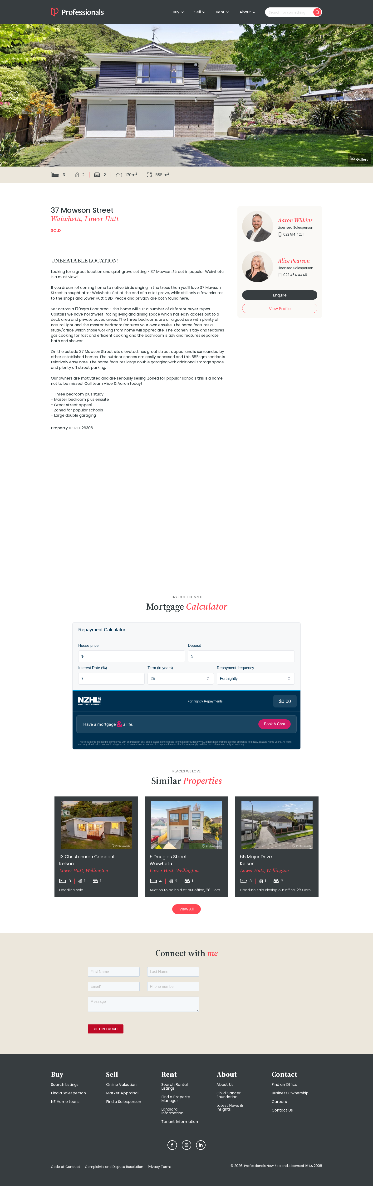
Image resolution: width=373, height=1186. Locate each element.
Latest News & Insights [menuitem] (229, 1107)
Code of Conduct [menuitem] (65, 1166)
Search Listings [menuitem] (65, 1084)
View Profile (280, 308)
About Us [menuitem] (224, 1084)
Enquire (280, 295)
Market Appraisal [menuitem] (122, 1093)
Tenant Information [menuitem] (179, 1121)
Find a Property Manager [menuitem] (175, 1098)
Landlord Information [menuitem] (172, 1111)
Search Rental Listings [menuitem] (174, 1086)
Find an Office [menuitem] (284, 1084)
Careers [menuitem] (279, 1101)
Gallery (359, 159)
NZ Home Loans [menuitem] (65, 1101)
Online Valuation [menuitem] (121, 1084)
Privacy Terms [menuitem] (160, 1166)
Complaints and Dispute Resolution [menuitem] (114, 1166)
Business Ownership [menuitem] (290, 1093)
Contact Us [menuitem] (282, 1110)
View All (186, 909)
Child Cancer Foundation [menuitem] (228, 1095)
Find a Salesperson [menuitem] (68, 1093)
